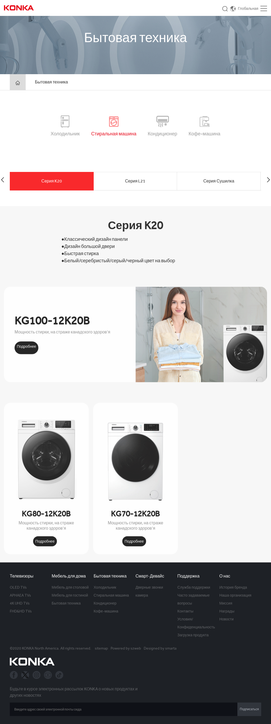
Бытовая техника (51, 82)
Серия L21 (135, 195)
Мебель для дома (69, 576)
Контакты (185, 611)
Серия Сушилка (218, 195)
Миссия (225, 603)
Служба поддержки (193, 587)
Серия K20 (51, 195)
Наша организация (235, 595)
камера (142, 595)
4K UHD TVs (20, 603)
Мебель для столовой (70, 587)
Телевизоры (21, 576)
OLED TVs (18, 587)
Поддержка (188, 576)
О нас (224, 576)
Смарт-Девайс (150, 576)
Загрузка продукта (193, 635)
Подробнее (26, 418)
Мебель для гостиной (70, 595)
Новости (226, 619)
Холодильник (105, 587)
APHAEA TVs (20, 595)
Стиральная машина (111, 595)
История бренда (233, 587)
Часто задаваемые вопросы (193, 599)
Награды (226, 611)
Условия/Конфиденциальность (196, 623)
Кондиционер (105, 603)
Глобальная (248, 8)
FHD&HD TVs (21, 611)
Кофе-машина (106, 611)
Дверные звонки (149, 587)
